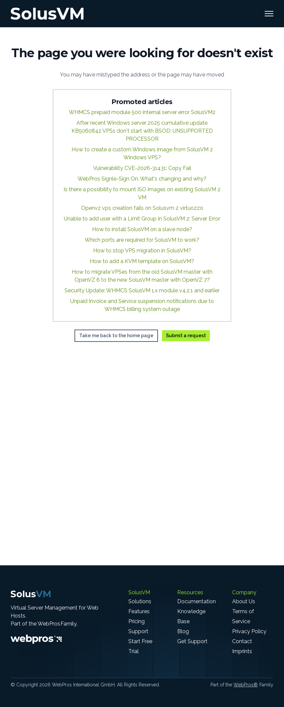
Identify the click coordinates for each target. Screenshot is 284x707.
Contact (242, 641)
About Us (243, 601)
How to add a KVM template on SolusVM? (142, 261)
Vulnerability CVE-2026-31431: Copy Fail (142, 168)
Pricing (136, 621)
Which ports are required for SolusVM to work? (142, 240)
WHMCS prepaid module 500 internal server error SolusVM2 (142, 112)
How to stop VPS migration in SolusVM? (142, 250)
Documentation (196, 601)
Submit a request (186, 335)
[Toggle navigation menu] (269, 13)
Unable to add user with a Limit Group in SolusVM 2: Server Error (142, 218)
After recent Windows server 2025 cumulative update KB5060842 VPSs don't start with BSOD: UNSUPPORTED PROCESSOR (142, 131)
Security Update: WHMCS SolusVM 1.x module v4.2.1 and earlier (142, 290)
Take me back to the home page (116, 335)
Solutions (139, 601)
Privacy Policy (249, 631)
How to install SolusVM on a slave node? (142, 229)
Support (138, 631)
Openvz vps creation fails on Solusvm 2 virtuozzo (142, 208)
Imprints (242, 651)
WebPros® (245, 684)
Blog (183, 631)
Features (139, 611)
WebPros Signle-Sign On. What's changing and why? (142, 179)
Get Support (192, 641)
